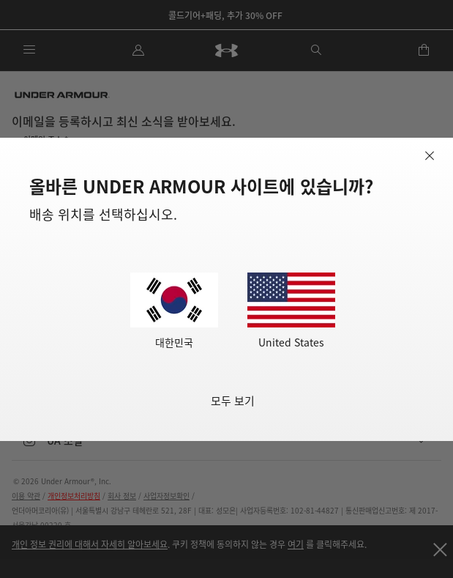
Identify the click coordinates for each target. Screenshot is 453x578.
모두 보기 (233, 400)
